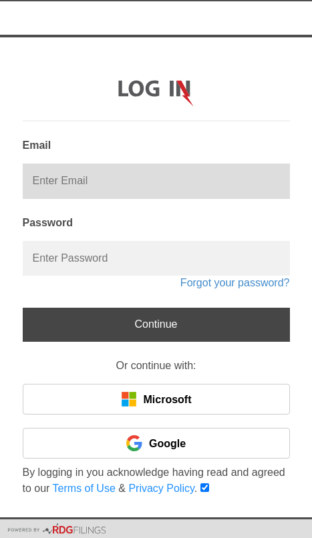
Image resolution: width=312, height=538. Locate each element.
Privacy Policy (161, 488)
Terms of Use (84, 488)
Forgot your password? (235, 282)
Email (37, 145)
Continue (155, 324)
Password (48, 222)
